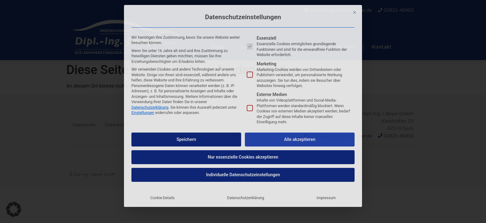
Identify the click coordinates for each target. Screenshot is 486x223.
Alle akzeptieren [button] (299, 139)
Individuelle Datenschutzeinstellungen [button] (243, 174)
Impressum (326, 198)
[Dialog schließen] (355, 12)
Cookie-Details (162, 198)
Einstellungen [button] (142, 113)
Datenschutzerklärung (149, 107)
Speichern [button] (186, 139)
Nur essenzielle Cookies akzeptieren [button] (243, 157)
